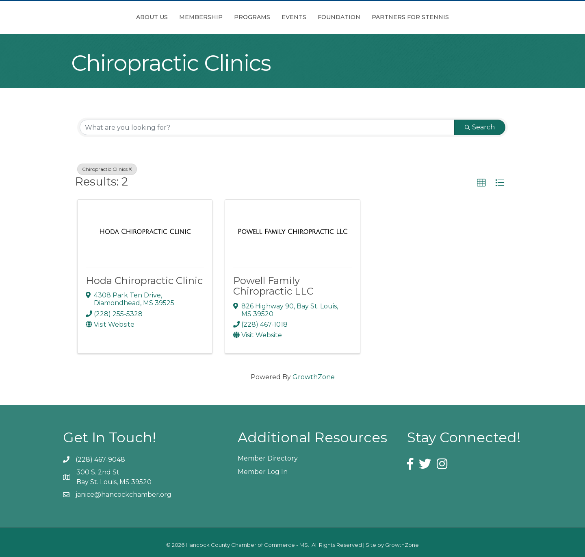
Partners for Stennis (455, 17)
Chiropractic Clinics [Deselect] (107, 169)
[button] (481, 183)
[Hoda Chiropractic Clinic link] (145, 232)
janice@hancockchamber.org (123, 494)
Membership (155, 17)
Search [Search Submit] (480, 127)
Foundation (384, 17)
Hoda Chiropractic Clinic (144, 280)
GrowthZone (313, 377)
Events (339, 17)
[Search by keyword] (267, 127)
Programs (206, 17)
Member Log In (263, 472)
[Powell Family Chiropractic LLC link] (293, 232)
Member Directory (268, 458)
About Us (106, 17)
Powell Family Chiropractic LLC (273, 286)
